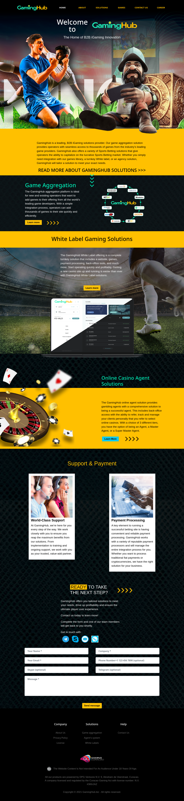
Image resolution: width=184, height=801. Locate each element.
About (82, 7)
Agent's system (92, 737)
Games (121, 7)
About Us (60, 732)
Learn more (33, 222)
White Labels (92, 742)
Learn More (110, 439)
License (60, 742)
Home (62, 7)
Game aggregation (92, 732)
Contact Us (141, 7)
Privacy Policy (60, 737)
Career (161, 7)
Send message (92, 705)
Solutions (102, 7)
